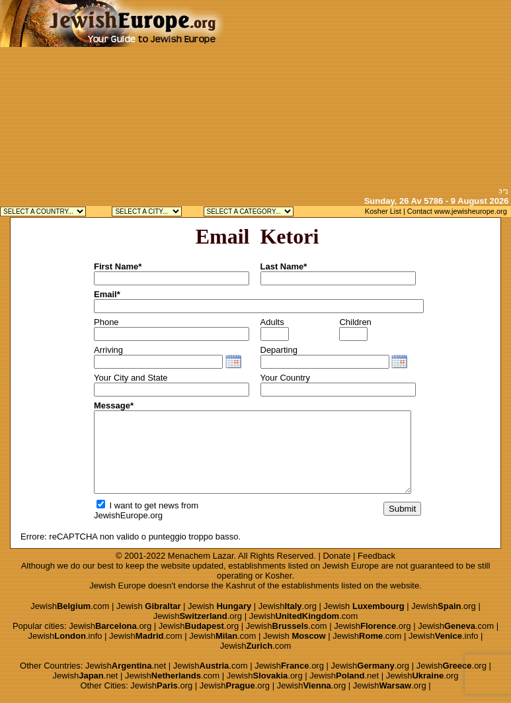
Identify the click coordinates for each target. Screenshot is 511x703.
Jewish (148, 606)
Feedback (376, 556)
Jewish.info (65, 636)
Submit (402, 509)
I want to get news (137, 505)
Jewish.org (287, 606)
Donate (336, 556)
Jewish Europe (351, 566)
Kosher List (383, 211)
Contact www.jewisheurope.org (457, 211)
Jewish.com (69, 606)
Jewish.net (125, 666)
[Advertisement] (367, 92)
